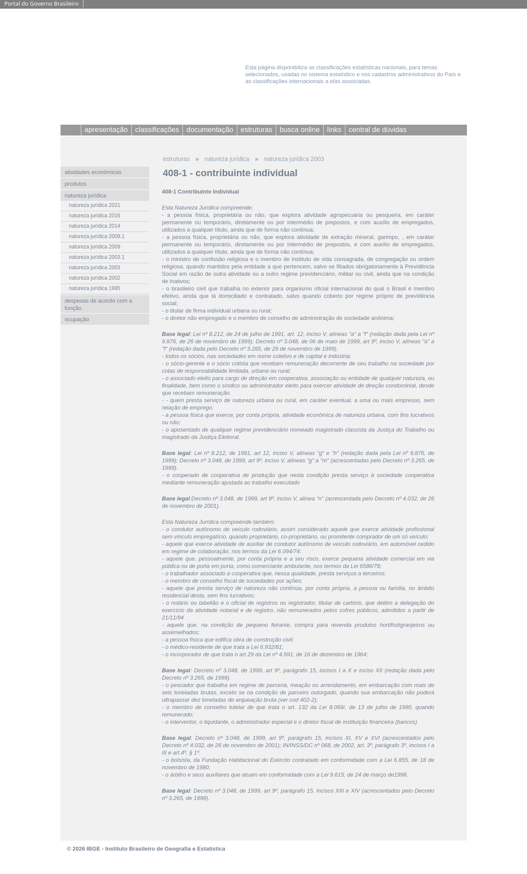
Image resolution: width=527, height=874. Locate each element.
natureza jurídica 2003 (294, 158)
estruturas (176, 158)
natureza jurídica (226, 158)
